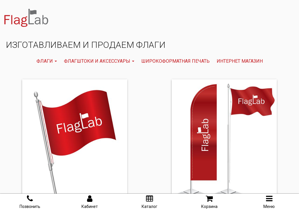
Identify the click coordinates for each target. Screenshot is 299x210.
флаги (46, 61)
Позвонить (30, 202)
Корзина (209, 202)
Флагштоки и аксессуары (99, 61)
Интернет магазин (240, 61)
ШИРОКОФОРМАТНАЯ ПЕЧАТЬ (175, 61)
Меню (269, 202)
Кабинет (89, 202)
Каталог (149, 202)
